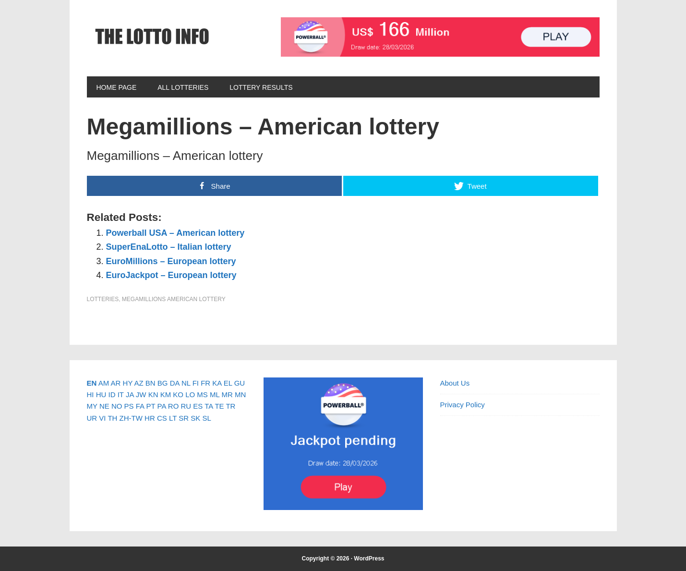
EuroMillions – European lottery (171, 261)
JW (141, 394)
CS (162, 418)
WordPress (369, 558)
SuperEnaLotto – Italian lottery (168, 247)
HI (90, 394)
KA (216, 383)
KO (178, 394)
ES (198, 406)
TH (112, 418)
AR (116, 383)
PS (129, 406)
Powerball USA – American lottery (175, 233)
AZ (138, 383)
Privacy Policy (462, 405)
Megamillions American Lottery (174, 299)
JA (130, 394)
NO (116, 406)
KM (165, 394)
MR (226, 394)
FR (205, 383)
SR (184, 418)
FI (196, 383)
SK (195, 418)
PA (161, 406)
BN (150, 383)
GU (239, 383)
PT (150, 406)
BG (162, 383)
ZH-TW (131, 418)
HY (128, 383)
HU (101, 394)
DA (175, 383)
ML (214, 394)
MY (92, 406)
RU (186, 406)
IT (121, 394)
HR (149, 418)
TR (230, 406)
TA (209, 406)
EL (228, 383)
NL (186, 383)
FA (140, 406)
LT (173, 418)
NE (104, 406)
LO (190, 394)
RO (173, 406)
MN (240, 394)
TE (219, 406)
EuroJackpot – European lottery (171, 275)
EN (92, 383)
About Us (455, 383)
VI (102, 418)
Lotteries (103, 299)
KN (153, 394)
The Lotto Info (152, 36)
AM (103, 383)
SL (206, 418)
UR (92, 418)
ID (112, 394)
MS (202, 394)
